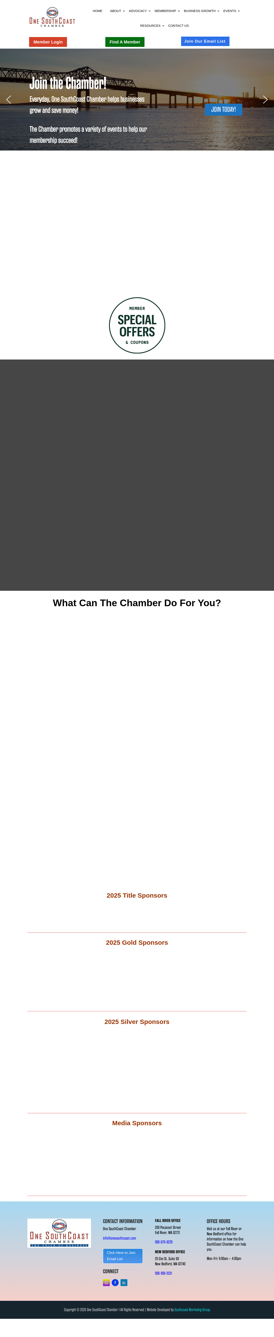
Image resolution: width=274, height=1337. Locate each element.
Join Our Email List (204, 41)
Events (229, 11)
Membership (165, 11)
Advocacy (138, 11)
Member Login (48, 42)
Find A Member (125, 42)
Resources (150, 25)
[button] (8, 99)
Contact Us (178, 25)
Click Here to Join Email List (121, 1256)
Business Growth (200, 11)
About (115, 11)
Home (97, 11)
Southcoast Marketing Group (192, 1309)
